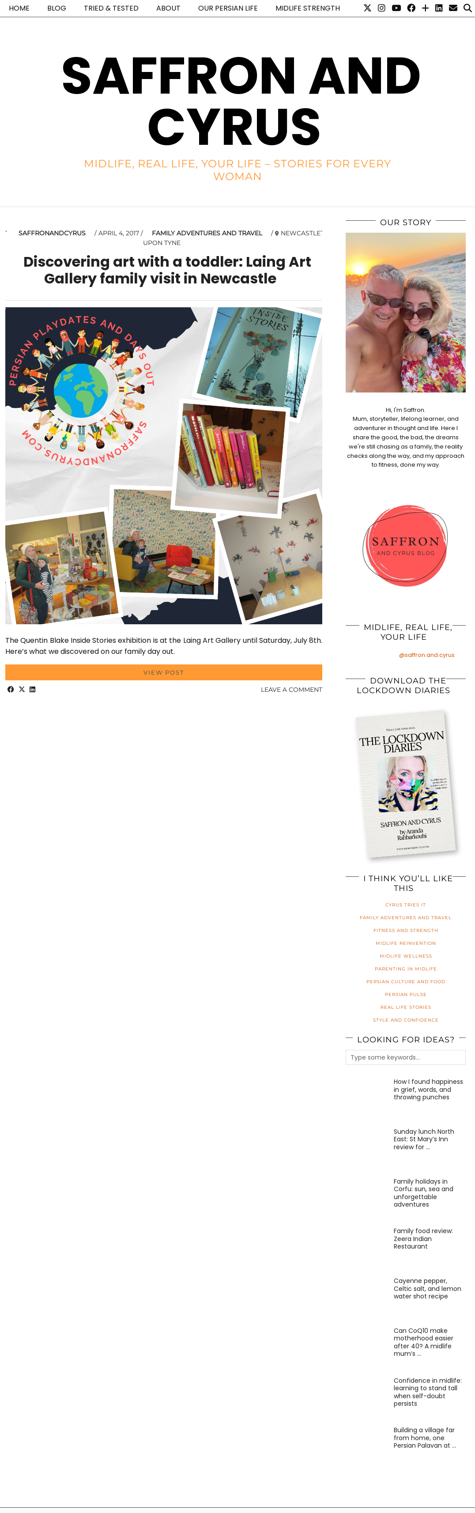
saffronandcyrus (52, 233)
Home (19, 8)
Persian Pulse (406, 994)
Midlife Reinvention (406, 943)
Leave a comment (291, 690)
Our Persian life (228, 8)
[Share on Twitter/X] (21, 689)
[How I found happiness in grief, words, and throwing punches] (367, 1099)
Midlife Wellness (406, 956)
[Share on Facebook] (10, 689)
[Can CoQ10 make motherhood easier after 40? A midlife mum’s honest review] (367, 1348)
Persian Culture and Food (405, 982)
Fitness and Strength (405, 930)
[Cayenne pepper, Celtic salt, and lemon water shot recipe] (367, 1299)
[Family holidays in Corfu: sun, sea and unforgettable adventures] (367, 1199)
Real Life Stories (406, 1007)
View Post (163, 672)
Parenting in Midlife (406, 969)
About (168, 8)
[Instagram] (381, 8)
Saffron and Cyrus (241, 101)
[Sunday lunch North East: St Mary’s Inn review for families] (367, 1149)
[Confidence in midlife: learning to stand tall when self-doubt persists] (367, 1398)
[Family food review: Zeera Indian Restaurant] (367, 1249)
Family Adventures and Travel (207, 233)
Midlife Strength (307, 8)
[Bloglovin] (425, 8)
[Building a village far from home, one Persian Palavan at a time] (367, 1448)
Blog (56, 8)
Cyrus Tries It (405, 905)
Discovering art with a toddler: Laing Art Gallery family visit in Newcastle (167, 270)
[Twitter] (367, 8)
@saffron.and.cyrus (427, 655)
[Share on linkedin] (32, 689)
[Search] (468, 8)
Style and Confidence (406, 1020)
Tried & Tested (111, 8)
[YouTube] (396, 8)
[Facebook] (411, 8)
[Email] (453, 8)
